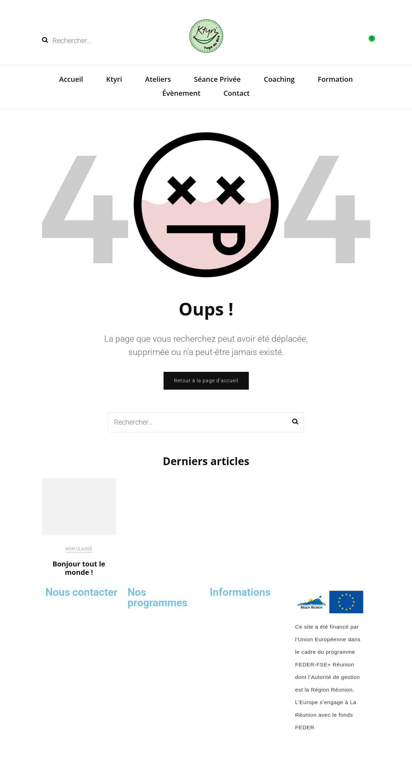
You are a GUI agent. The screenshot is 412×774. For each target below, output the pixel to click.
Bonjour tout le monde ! (78, 568)
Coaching (279, 79)
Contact (236, 93)
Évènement (181, 93)
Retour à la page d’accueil (206, 380)
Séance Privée (217, 79)
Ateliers (158, 79)
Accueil (71, 79)
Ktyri (114, 79)
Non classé (78, 548)
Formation (335, 79)
